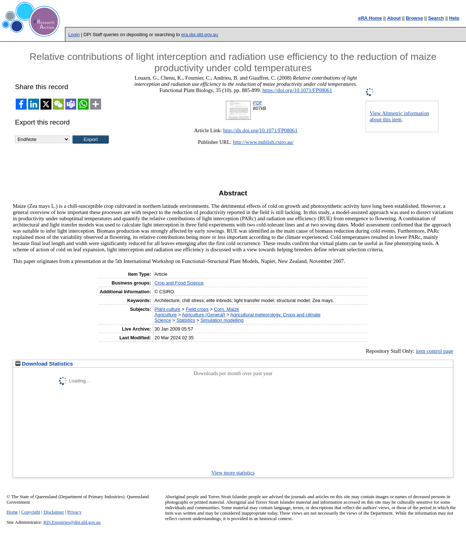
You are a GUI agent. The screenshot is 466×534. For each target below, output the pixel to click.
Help (454, 18)
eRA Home (370, 18)
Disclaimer (53, 512)
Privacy (74, 512)
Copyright (30, 512)
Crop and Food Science (178, 283)
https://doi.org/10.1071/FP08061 (297, 90)
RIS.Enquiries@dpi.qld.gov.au (72, 522)
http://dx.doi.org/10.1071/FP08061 (260, 130)
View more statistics (233, 473)
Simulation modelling (221, 320)
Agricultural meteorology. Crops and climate (275, 314)
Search (436, 18)
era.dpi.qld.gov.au (199, 34)
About (394, 18)
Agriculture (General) (203, 314)
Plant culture (167, 309)
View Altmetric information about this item (399, 116)
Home (12, 512)
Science (162, 320)
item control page (435, 351)
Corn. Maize (226, 309)
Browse (414, 18)
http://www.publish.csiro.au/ (263, 142)
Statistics (185, 320)
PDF (257, 103)
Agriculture (165, 314)
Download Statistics (44, 364)
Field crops (197, 309)
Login (74, 34)
